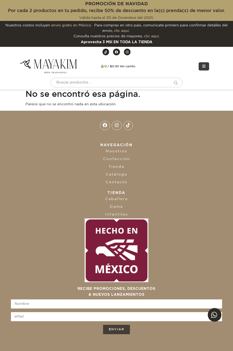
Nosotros (116, 151)
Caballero (116, 199)
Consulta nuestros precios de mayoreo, (116, 36)
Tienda (116, 166)
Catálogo (116, 174)
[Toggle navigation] (204, 66)
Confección (116, 159)
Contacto (116, 182)
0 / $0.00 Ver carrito (118, 66)
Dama (116, 206)
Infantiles (116, 214)
